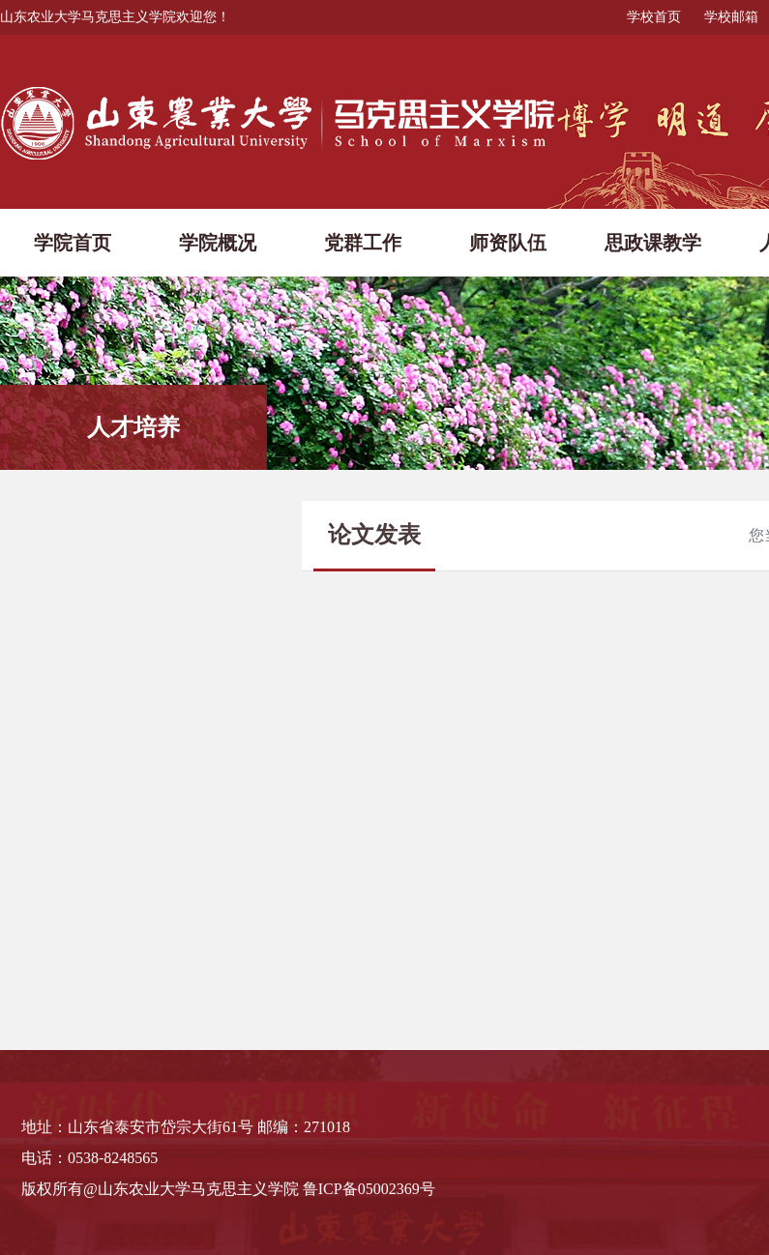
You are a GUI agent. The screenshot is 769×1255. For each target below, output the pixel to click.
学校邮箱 (731, 17)
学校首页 (654, 17)
